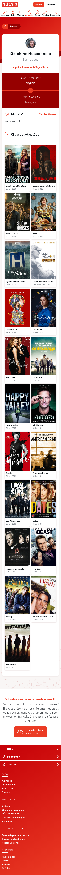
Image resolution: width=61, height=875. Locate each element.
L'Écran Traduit (10, 813)
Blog (31, 748)
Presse (6, 864)
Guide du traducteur (13, 810)
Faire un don (8, 856)
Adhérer (39, 4)
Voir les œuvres (47, 113)
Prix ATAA (7, 788)
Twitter (31, 764)
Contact (6, 860)
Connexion (51, 4)
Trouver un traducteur (14, 839)
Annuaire (29, 13)
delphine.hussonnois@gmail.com (30, 67)
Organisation (9, 784)
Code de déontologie (13, 817)
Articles (45, 13)
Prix (13, 13)
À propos (7, 781)
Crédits (6, 868)
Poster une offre (11, 842)
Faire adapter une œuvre (15, 835)
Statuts (6, 792)
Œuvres (20, 13)
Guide (37, 13)
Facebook (31, 756)
